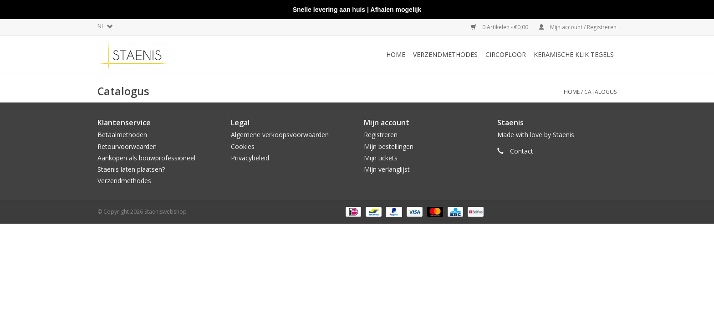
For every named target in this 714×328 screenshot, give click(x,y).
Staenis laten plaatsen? (131, 169)
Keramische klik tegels (574, 54)
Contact (521, 151)
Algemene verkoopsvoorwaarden (280, 134)
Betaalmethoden (122, 134)
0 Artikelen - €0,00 (500, 27)
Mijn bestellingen (388, 146)
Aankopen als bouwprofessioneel (146, 158)
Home (395, 54)
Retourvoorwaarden (127, 146)
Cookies (243, 146)
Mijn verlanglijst (387, 169)
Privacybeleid (250, 158)
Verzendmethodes (445, 54)
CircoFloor (505, 54)
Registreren (381, 134)
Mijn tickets (381, 158)
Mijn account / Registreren (578, 27)
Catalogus (600, 92)
